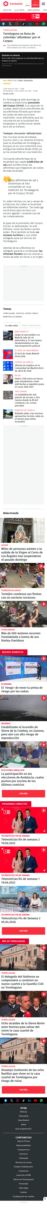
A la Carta (19, 10)
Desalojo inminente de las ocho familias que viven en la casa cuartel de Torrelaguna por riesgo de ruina (23, 1051)
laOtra (23, 1125)
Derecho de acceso (24, 1162)
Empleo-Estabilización (23, 1167)
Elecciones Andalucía (12, 770)
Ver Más (23, 794)
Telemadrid (23, 1116)
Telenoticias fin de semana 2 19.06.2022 (23, 820)
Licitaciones (23, 1171)
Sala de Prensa (23, 1141)
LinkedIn (30, 23)
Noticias (7, 10)
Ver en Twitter (11, 1101)
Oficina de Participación (24, 1179)
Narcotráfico (21, 332)
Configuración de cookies (23, 1196)
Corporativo (24, 1137)
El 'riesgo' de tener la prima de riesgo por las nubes (23, 668)
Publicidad (23, 1158)
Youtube (37, 23)
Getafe (4, 545)
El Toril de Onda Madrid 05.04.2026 (8, 354)
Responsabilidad (23, 1145)
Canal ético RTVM (23, 1175)
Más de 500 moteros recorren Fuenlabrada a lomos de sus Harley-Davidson (23, 614)
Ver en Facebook (5, 1101)
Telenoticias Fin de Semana (15, 836)
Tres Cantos (21, 392)
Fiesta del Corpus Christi (27, 313)
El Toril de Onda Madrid (27, 350)
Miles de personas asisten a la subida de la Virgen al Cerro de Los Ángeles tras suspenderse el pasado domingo (22, 530)
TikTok (23, 23)
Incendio (6, 723)
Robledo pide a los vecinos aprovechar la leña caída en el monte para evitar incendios (8, 414)
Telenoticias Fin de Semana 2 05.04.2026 (23, 899)
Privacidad (23, 1184)
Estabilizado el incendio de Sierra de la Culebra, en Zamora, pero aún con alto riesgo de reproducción (23, 708)
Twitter (10, 23)
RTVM (23, 1108)
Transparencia (24, 1150)
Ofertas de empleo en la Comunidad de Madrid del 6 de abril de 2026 (8, 366)
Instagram (16, 23)
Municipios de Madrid (12, 317)
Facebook (3, 23)
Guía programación (23, 1129)
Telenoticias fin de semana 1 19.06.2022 (23, 859)
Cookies (23, 1192)
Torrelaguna (10, 30)
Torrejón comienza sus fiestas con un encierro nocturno (22, 575)
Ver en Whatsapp (41, 1100)
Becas (18, 376)
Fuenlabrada (8, 630)
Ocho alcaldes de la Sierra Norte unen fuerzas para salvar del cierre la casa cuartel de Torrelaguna (23, 1004)
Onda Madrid (33, 10)
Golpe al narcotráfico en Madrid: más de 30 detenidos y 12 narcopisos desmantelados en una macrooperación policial (8, 335)
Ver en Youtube (35, 1100)
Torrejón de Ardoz (11, 590)
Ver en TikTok (23, 1101)
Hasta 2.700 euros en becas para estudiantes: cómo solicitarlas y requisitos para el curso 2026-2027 (8, 379)
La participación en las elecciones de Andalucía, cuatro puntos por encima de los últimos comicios (23, 754)
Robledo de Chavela (25, 410)
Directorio (23, 1154)
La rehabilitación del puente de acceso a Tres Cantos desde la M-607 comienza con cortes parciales (8, 395)
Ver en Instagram (17, 1100)
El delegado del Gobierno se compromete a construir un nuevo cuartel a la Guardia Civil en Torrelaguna (23, 957)
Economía (6, 684)
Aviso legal (23, 1188)
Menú (43, 4)
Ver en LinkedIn (29, 1100)
